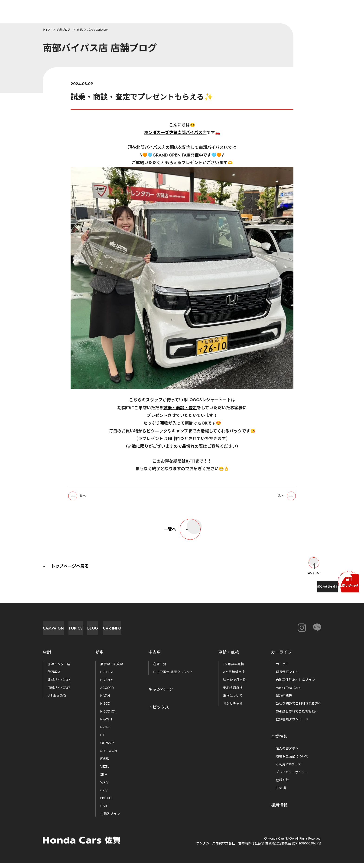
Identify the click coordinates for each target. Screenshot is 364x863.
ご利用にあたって (289, 764)
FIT (102, 735)
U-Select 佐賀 (57, 695)
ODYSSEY (107, 743)
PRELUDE (106, 798)
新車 (99, 652)
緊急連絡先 (284, 695)
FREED (104, 758)
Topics (117, 626)
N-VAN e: (106, 680)
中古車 (154, 652)
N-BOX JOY (108, 711)
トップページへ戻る (66, 562)
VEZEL (104, 766)
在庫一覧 (159, 664)
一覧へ (182, 535)
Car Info (219, 626)
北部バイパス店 (59, 680)
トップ (46, 30)
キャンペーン (160, 689)
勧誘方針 (282, 780)
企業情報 (279, 737)
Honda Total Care (288, 687)
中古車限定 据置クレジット (173, 672)
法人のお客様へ (287, 748)
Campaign (66, 626)
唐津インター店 (59, 664)
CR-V (103, 790)
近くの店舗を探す (303, 583)
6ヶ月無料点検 (234, 672)
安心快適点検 (233, 687)
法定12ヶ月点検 (234, 680)
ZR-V (103, 774)
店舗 (47, 652)
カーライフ (281, 652)
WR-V (104, 782)
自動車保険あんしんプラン (295, 680)
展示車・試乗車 (111, 664)
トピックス (158, 707)
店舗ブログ (63, 30)
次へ (277, 500)
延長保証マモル (287, 672)
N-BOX (105, 703)
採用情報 (279, 805)
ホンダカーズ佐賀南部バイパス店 (175, 133)
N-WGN (106, 719)
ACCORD (107, 687)
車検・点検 (228, 652)
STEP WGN (108, 750)
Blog (168, 626)
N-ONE (105, 727)
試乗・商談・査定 (180, 411)
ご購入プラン (110, 814)
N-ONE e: (107, 672)
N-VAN (105, 695)
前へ (86, 500)
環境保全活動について (292, 756)
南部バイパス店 (59, 687)
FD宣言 (281, 788)
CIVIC (104, 806)
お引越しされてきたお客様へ (297, 711)
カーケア (282, 664)
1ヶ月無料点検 (233, 664)
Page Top (313, 561)
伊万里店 (54, 672)
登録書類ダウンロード (292, 719)
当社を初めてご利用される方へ (298, 703)
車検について (233, 695)
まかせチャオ (233, 703)
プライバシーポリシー (292, 772)
